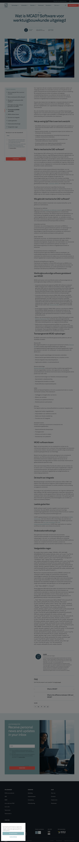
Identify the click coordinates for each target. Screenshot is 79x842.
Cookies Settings (13, 836)
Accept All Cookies (13, 833)
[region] (13, 832)
